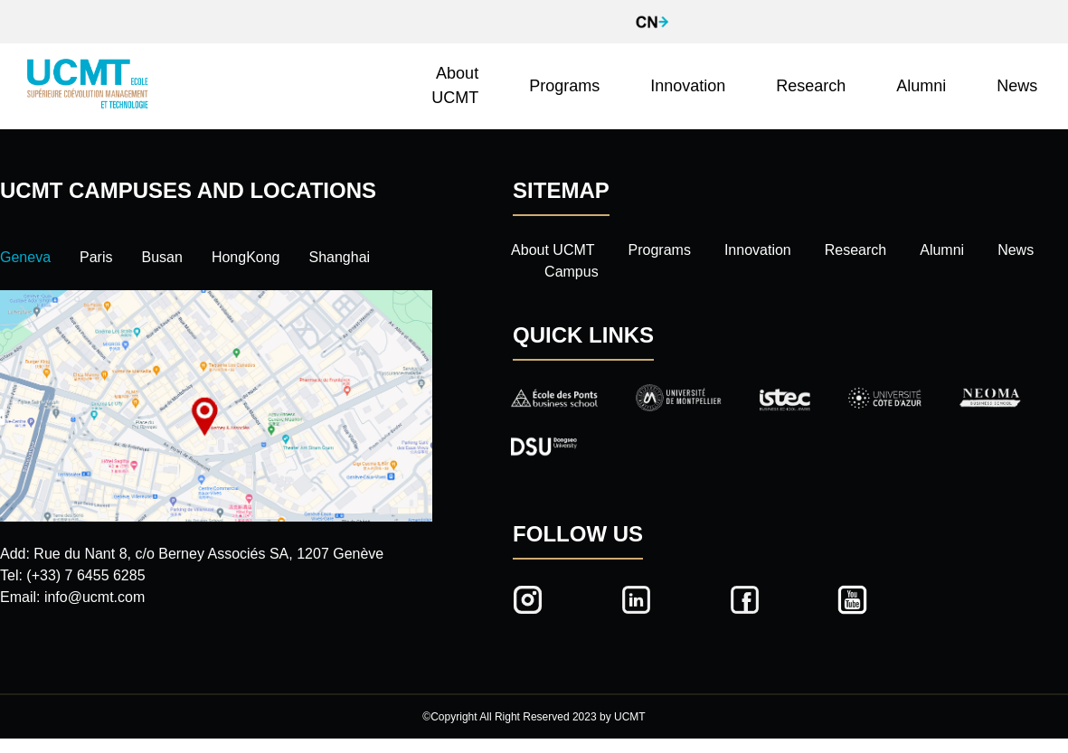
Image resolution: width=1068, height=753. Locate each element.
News (1017, 86)
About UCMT (454, 85)
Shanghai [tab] (340, 257)
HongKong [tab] (246, 257)
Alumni (921, 86)
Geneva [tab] (25, 257)
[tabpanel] (216, 449)
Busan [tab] (162, 257)
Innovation (687, 86)
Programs (564, 86)
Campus (571, 271)
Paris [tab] (96, 257)
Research (811, 86)
